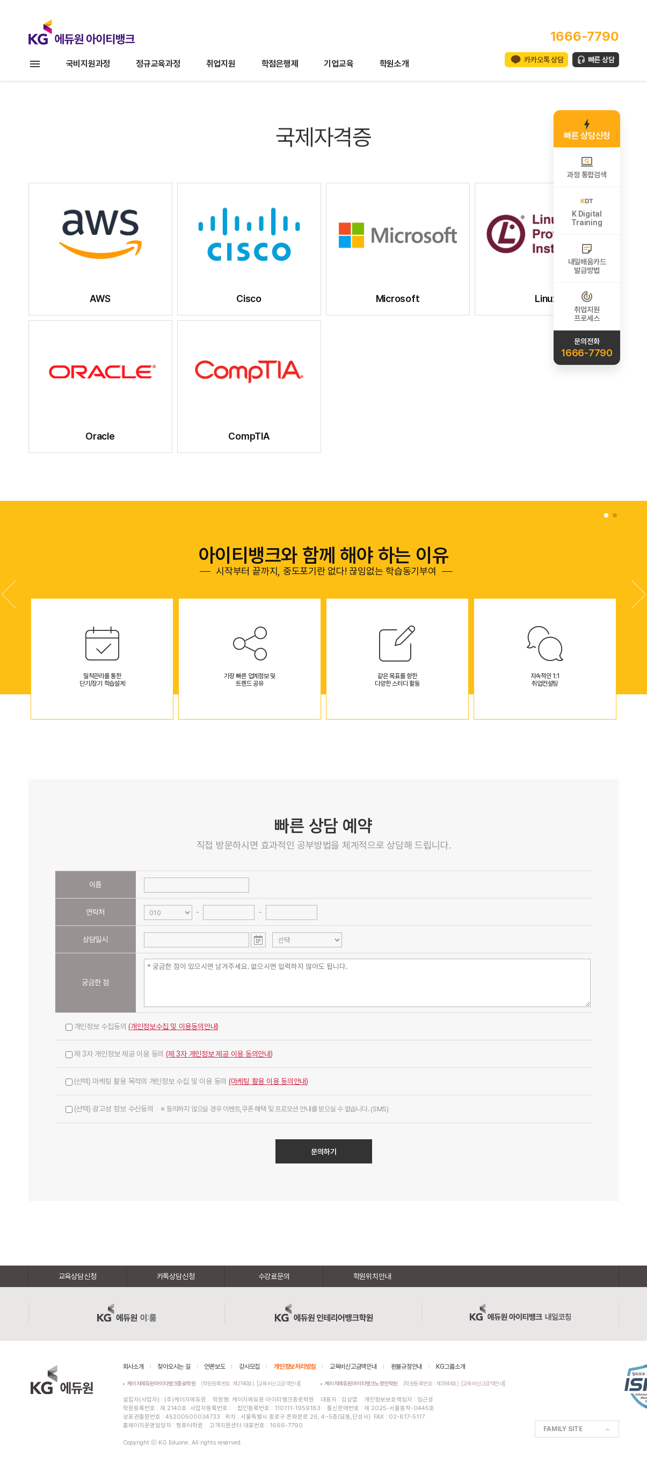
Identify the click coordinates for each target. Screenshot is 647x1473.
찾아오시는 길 (173, 1366)
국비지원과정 (88, 64)
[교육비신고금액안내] (279, 1383)
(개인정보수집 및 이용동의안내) (173, 1026)
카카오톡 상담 (543, 59)
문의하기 (324, 1151)
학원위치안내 (372, 1276)
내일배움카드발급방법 (587, 258)
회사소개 (133, 1366)
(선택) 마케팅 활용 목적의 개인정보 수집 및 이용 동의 (187, 1081)
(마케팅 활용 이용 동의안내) (268, 1081)
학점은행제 (280, 64)
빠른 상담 (601, 59)
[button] (638, 594)
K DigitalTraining (586, 211)
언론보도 (214, 1366)
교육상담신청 (78, 1276)
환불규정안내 (407, 1366)
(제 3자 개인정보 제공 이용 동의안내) (219, 1054)
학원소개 (394, 64)
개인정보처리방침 (295, 1366)
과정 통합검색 (586, 167)
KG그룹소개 (451, 1366)
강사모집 (249, 1366)
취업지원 (221, 64)
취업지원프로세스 (586, 306)
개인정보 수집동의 (142, 1026)
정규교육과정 (158, 64)
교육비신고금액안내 (353, 1366)
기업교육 (338, 64)
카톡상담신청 (176, 1276)
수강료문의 (274, 1276)
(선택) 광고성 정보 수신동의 (227, 1108)
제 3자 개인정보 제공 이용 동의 (169, 1054)
